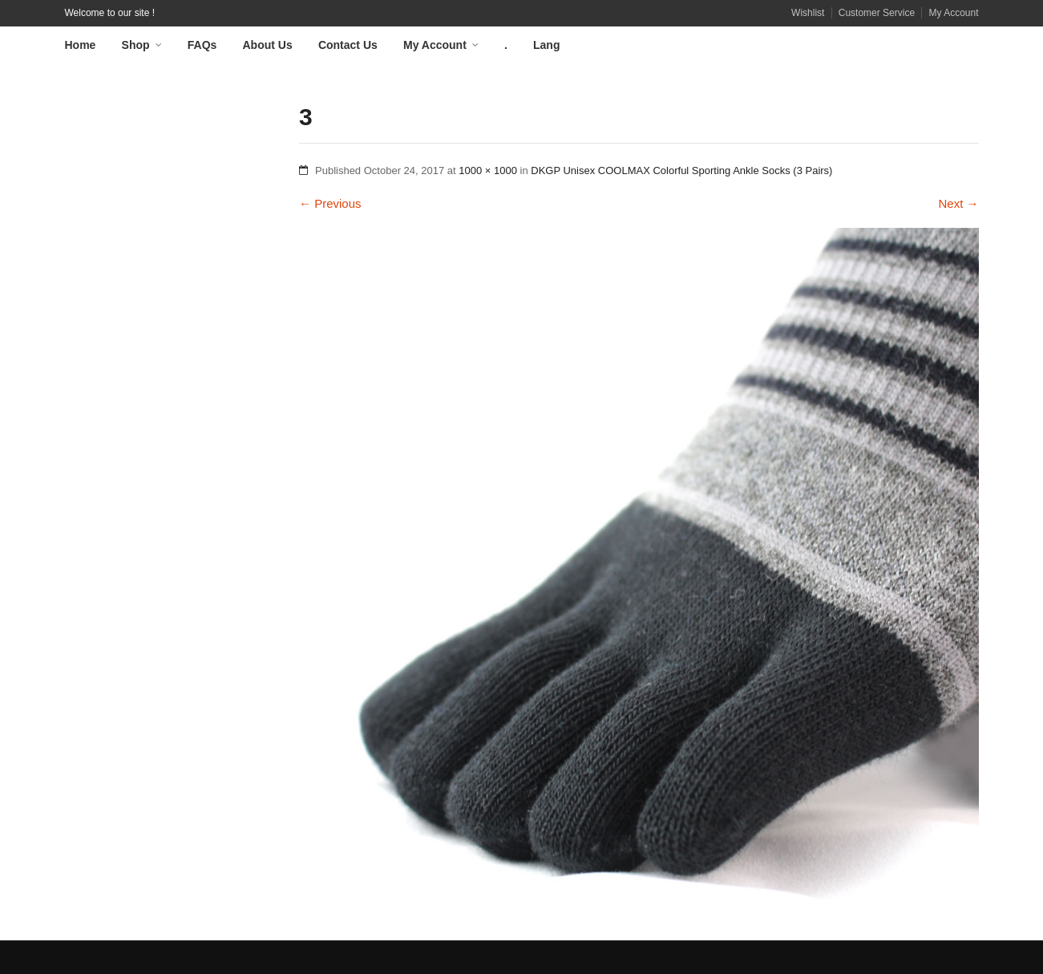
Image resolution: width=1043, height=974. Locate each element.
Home (80, 45)
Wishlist (807, 12)
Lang (546, 45)
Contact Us (348, 45)
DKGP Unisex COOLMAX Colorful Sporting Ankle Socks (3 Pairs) (681, 170)
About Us (268, 45)
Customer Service (877, 12)
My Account (953, 12)
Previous (330, 203)
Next (958, 203)
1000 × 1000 (488, 170)
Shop (136, 45)
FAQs (202, 45)
